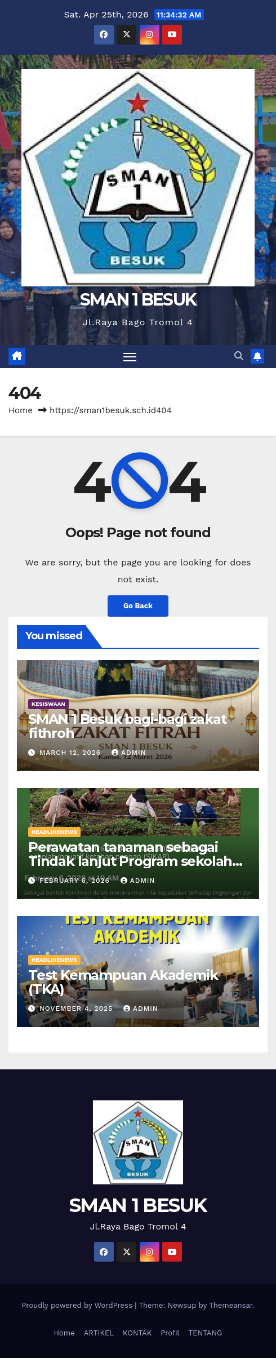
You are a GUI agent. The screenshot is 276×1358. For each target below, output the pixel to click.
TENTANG (205, 1333)
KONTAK (137, 1333)
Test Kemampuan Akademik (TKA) (122, 982)
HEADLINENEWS (54, 832)
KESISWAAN (48, 704)
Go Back (138, 605)
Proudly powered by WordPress (78, 1305)
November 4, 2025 (77, 1008)
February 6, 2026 (76, 880)
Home (20, 410)
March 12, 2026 (71, 753)
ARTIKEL (99, 1333)
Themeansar (230, 1305)
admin (129, 753)
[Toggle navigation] (130, 357)
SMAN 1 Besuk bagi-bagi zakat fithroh (127, 726)
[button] (238, 356)
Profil (170, 1333)
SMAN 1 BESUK (138, 299)
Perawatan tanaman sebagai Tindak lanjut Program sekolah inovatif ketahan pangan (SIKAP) (135, 861)
